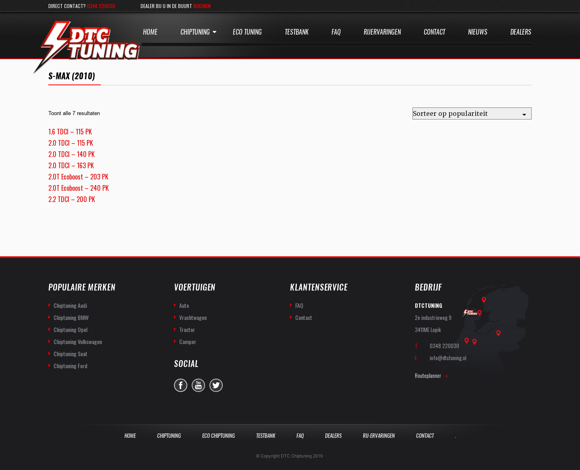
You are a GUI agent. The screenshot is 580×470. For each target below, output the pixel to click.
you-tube (198, 385)
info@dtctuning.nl (448, 358)
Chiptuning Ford (70, 365)
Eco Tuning (247, 32)
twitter (216, 385)
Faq (336, 32)
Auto (184, 305)
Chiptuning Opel (70, 329)
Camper (187, 341)
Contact (434, 32)
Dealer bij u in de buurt (176, 5)
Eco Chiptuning (218, 435)
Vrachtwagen (193, 317)
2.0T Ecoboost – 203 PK (78, 176)
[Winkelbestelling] (472, 113)
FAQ (299, 305)
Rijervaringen (382, 32)
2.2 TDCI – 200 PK (71, 199)
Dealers (520, 32)
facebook (180, 385)
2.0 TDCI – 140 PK (71, 154)
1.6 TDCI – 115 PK (70, 131)
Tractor (187, 329)
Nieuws (477, 32)
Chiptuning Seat (70, 353)
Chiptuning (195, 32)
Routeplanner (428, 375)
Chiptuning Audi (70, 305)
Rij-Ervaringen (379, 435)
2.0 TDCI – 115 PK (70, 143)
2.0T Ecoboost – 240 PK (78, 188)
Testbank (297, 32)
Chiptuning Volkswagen (78, 341)
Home (150, 32)
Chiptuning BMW (71, 317)
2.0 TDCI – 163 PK (71, 165)
